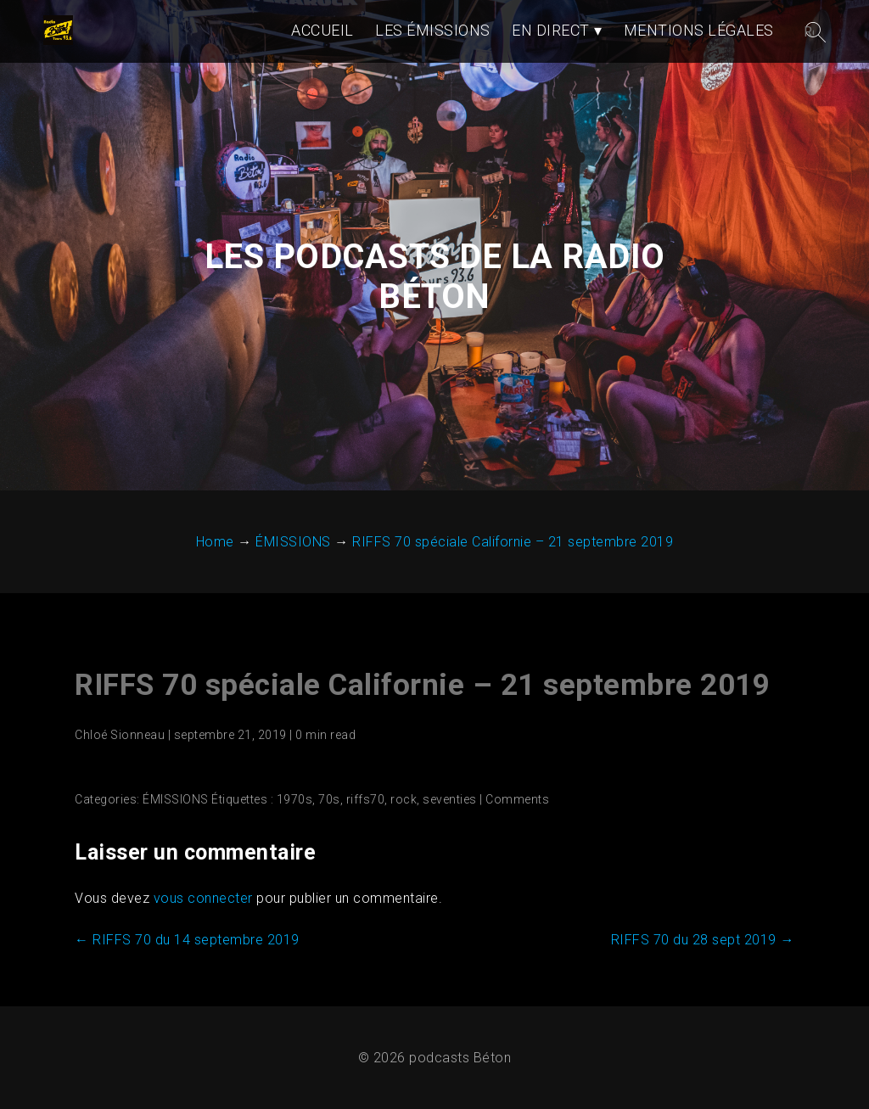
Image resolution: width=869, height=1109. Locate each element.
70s (329, 799)
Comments (517, 799)
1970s (295, 799)
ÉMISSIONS (176, 799)
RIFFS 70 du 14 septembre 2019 (187, 940)
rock (403, 799)
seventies (450, 799)
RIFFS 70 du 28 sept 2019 (702, 940)
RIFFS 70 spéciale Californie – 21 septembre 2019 (422, 685)
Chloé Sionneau (120, 735)
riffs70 (365, 799)
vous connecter (203, 898)
